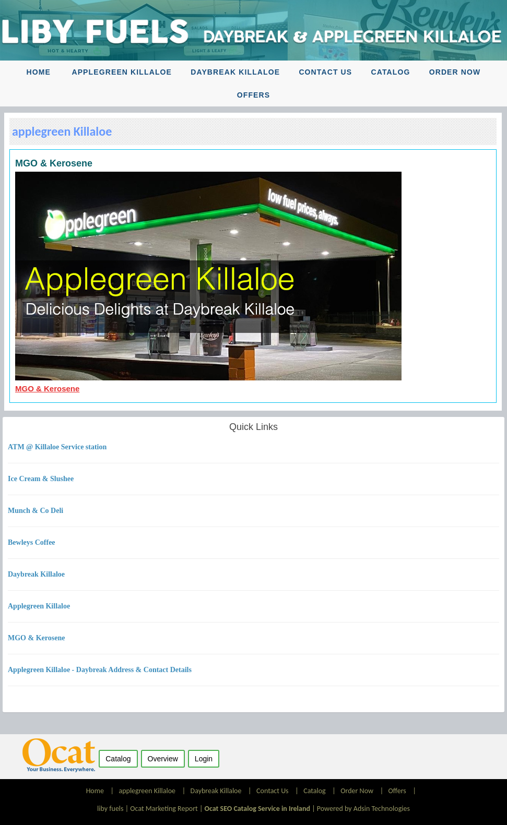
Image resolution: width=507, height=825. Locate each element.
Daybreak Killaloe (235, 72)
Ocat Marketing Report (163, 808)
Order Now (455, 72)
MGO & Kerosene (47, 388)
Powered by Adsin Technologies (363, 808)
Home (39, 72)
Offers (253, 95)
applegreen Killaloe (122, 72)
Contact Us (325, 72)
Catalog (390, 72)
